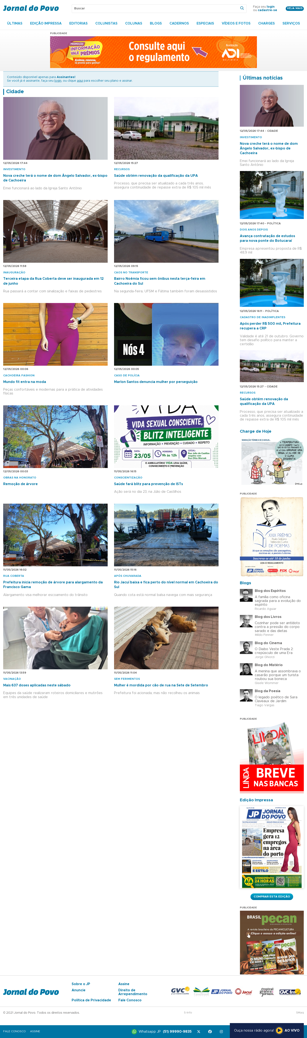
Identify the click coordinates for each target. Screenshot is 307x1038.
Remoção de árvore (20, 484)
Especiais (205, 23)
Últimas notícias (263, 78)
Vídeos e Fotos (236, 23)
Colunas (133, 23)
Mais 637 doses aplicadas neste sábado (37, 685)
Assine (123, 984)
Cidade (15, 91)
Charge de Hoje (255, 431)
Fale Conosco (130, 1000)
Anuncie (78, 990)
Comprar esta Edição (272, 896)
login (271, 6)
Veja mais (295, 8)
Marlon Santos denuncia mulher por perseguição (156, 382)
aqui (80, 80)
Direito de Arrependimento (132, 992)
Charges (266, 23)
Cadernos (179, 23)
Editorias (78, 23)
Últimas (14, 23)
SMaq (300, 1012)
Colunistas (106, 23)
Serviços (291, 23)
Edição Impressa (46, 23)
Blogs (156, 23)
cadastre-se (267, 10)
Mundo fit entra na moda (24, 382)
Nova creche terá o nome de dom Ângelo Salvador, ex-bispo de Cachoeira (269, 148)
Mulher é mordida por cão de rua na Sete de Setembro (161, 685)
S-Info (188, 1012)
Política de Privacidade (91, 1000)
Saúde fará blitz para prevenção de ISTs (148, 484)
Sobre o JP (81, 984)
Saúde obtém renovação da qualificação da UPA (156, 175)
